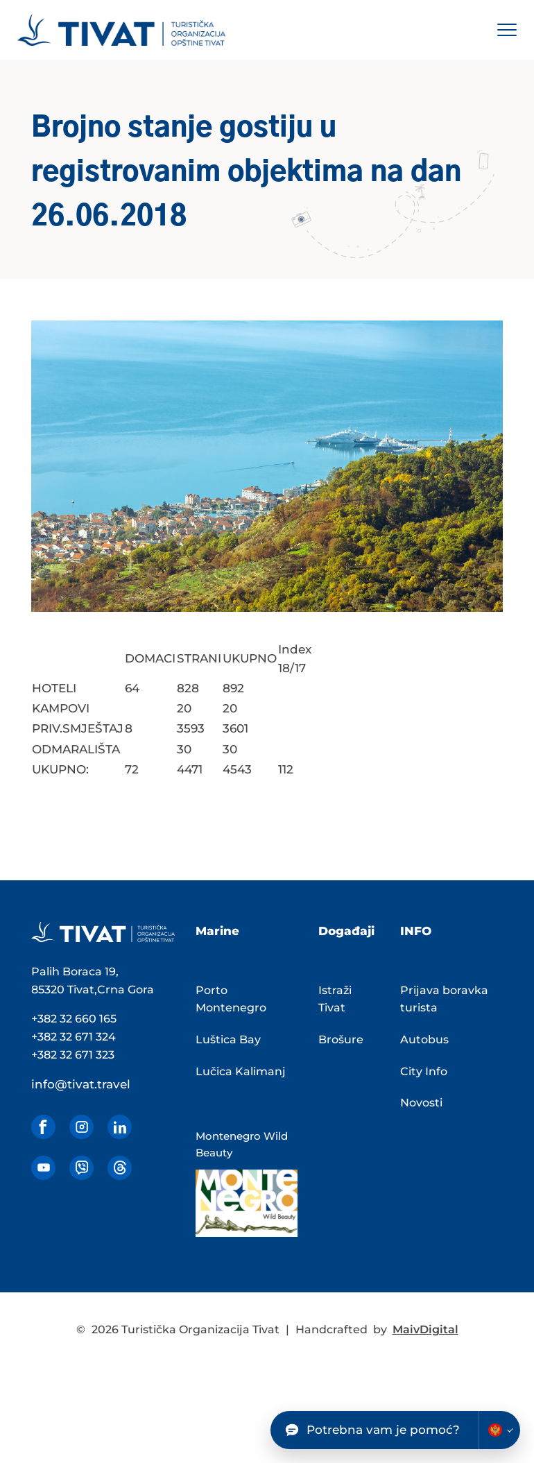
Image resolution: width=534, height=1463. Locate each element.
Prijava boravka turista (444, 999)
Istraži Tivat (335, 999)
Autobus (424, 1039)
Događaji (346, 931)
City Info (423, 1071)
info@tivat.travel (80, 1084)
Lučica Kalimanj (241, 1071)
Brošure (340, 1039)
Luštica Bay (228, 1039)
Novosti (421, 1102)
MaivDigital (425, 1329)
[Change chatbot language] (499, 1430)
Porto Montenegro (231, 999)
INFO (415, 931)
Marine (217, 931)
